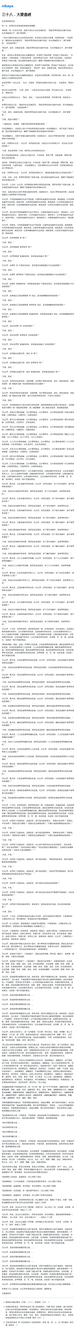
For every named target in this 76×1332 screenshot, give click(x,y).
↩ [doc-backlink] (49, 1302)
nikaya (7, 6)
